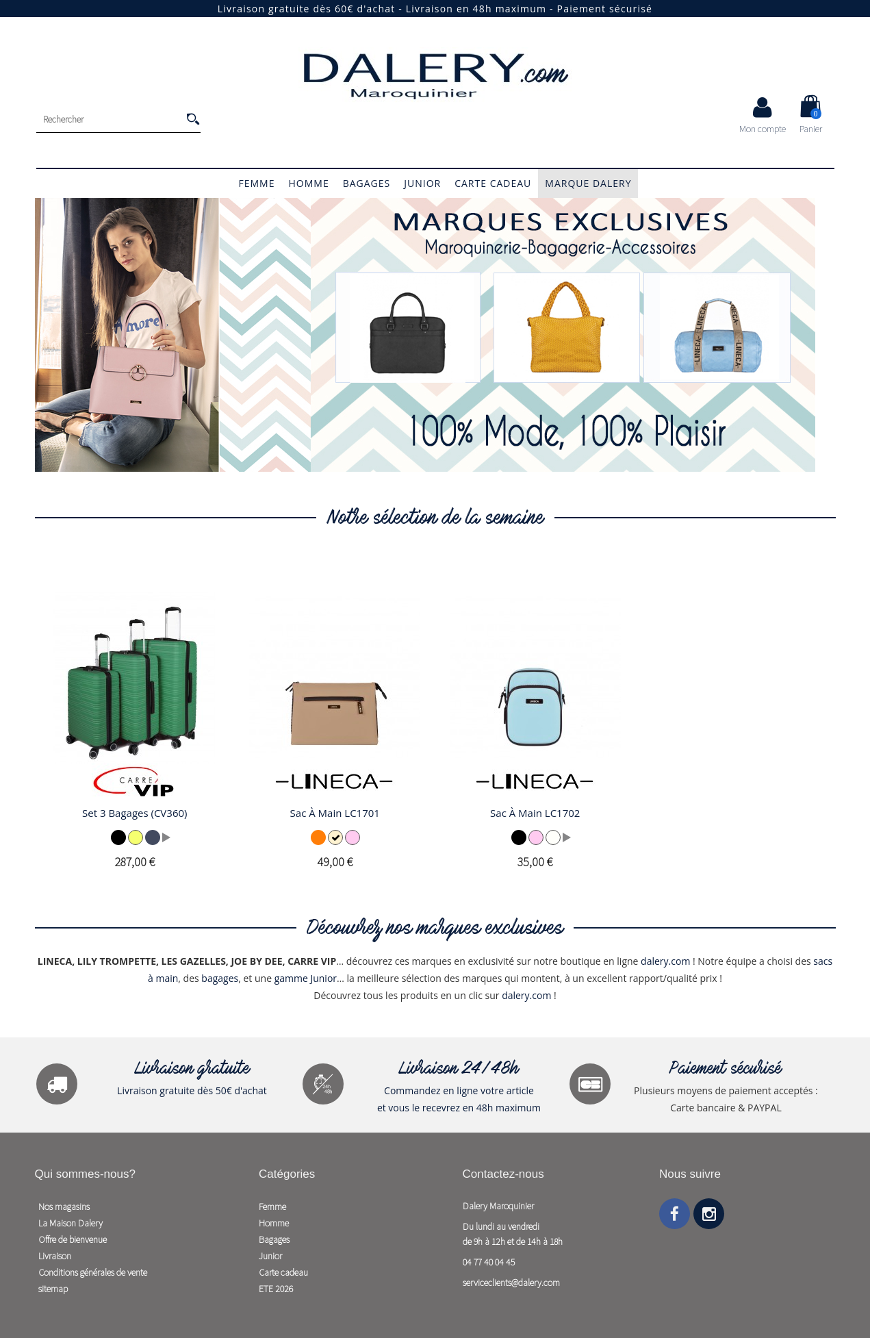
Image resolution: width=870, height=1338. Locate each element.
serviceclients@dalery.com (511, 1282)
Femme (257, 183)
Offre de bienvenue (72, 1239)
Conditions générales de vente (92, 1272)
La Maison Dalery (70, 1223)
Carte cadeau (493, 183)
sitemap (53, 1289)
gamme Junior (305, 978)
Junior (422, 183)
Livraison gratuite (192, 1070)
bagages (219, 978)
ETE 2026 (276, 1289)
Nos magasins (64, 1206)
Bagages (367, 183)
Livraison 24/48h (458, 1070)
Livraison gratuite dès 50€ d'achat (192, 1090)
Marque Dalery (588, 183)
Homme (308, 183)
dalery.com (665, 961)
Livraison (54, 1256)
